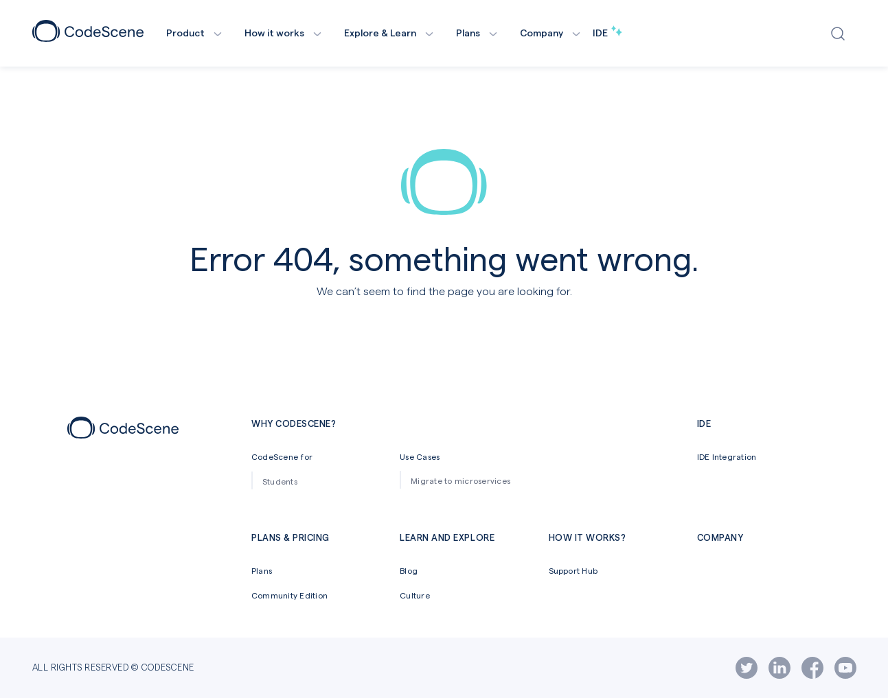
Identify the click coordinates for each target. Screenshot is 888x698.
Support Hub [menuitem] (573, 570)
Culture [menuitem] (415, 595)
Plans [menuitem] (261, 570)
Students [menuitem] (279, 481)
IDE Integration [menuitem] (727, 456)
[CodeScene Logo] (88, 37)
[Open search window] (841, 34)
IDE (607, 32)
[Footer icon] (123, 434)
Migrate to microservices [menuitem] (460, 480)
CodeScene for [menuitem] (281, 456)
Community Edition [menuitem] (289, 595)
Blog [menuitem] (409, 570)
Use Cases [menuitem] (420, 456)
